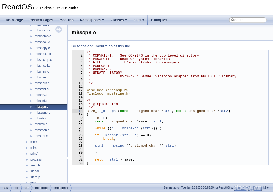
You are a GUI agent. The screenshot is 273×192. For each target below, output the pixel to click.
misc (33, 148)
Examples (159, 20)
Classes (119, 20)
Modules (66, 20)
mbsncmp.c (43, 36)
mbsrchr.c (42, 89)
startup (35, 177)
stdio (33, 183)
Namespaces (92, 20)
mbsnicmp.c (43, 60)
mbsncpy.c (42, 48)
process (36, 159)
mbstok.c (41, 124)
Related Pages (41, 20)
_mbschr (110, 135)
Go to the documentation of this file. (101, 46)
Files (139, 20)
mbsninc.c (42, 71)
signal (34, 171)
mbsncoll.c (42, 42)
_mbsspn (108, 111)
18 (77, 111)
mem (34, 142)
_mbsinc (117, 145)
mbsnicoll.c (42, 65)
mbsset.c (41, 101)
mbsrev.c (41, 95)
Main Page (14, 20)
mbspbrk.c (42, 83)
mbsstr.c (41, 118)
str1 (168, 111)
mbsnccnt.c (43, 30)
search (35, 165)
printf (34, 153)
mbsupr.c (41, 136)
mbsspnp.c (42, 112)
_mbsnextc (129, 128)
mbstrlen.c (42, 130)
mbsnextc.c (43, 54)
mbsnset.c (42, 77)
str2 (224, 111)
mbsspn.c (41, 107)
